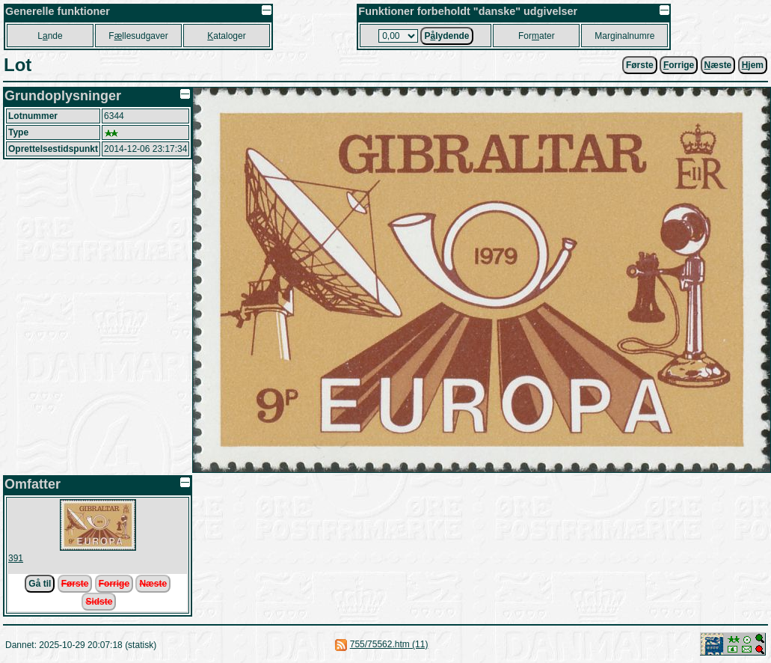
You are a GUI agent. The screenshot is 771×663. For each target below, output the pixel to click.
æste (718, 65)
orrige (678, 65)
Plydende (446, 36)
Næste (153, 583)
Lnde (49, 36)
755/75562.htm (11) (389, 644)
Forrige (114, 583)
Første (640, 65)
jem (753, 65)
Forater (536, 36)
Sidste (98, 601)
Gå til (39, 583)
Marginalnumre (624, 36)
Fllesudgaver (138, 36)
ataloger (226, 36)
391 (15, 558)
